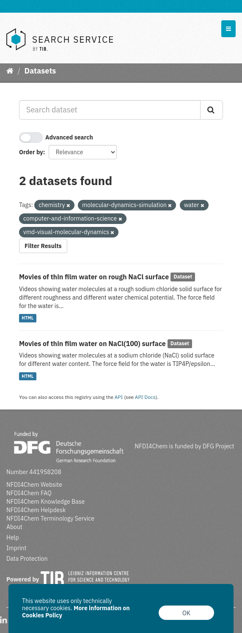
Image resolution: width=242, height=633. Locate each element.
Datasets (40, 71)
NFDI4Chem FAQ (29, 493)
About (14, 527)
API (119, 397)
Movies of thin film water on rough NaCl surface (94, 277)
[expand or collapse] (228, 28)
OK (186, 613)
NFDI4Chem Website (34, 484)
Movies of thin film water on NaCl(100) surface (92, 343)
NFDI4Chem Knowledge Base (45, 501)
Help (12, 537)
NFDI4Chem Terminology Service (50, 518)
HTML (27, 318)
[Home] (10, 71)
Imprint (16, 548)
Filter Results (43, 246)
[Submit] (211, 110)
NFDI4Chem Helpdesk (36, 510)
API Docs (145, 397)
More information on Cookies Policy (76, 611)
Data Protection (27, 558)
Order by (31, 152)
